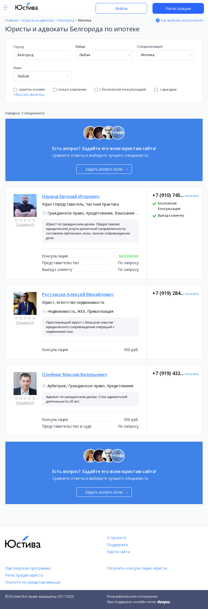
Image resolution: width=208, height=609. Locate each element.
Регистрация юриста (24, 575)
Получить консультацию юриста (137, 568)
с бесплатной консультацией (120, 89)
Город (19, 47)
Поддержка (117, 544)
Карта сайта (118, 551)
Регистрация (178, 8)
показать (192, 195)
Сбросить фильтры (29, 94)
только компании (69, 89)
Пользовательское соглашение (132, 596)
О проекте (116, 537)
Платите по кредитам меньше (33, 582)
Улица (80, 46)
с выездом (165, 89)
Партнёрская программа (27, 568)
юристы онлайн (29, 89)
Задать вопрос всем (106, 169)
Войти (121, 8)
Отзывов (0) (25, 224)
